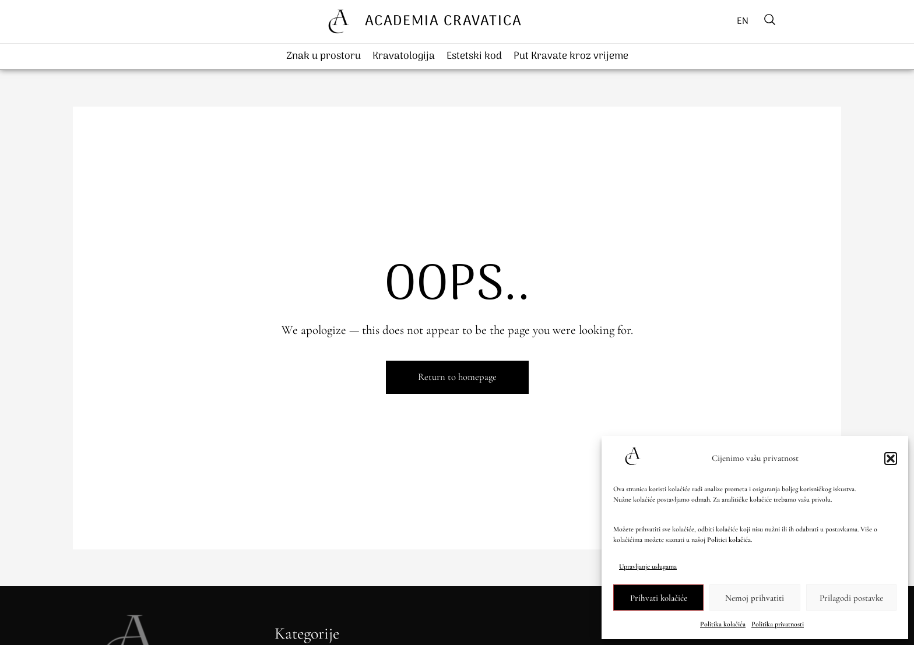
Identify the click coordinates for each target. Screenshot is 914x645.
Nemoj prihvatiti (754, 598)
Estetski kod (474, 57)
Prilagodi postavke (851, 598)
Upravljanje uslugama (648, 566)
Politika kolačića (723, 624)
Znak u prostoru (323, 57)
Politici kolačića (729, 539)
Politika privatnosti (777, 624)
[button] (891, 458)
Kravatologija (403, 57)
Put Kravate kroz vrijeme (571, 57)
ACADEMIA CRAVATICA (443, 21)
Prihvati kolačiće (658, 598)
